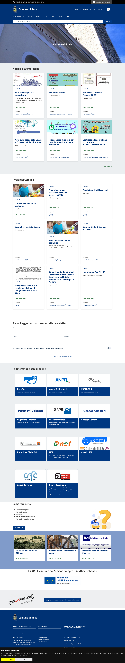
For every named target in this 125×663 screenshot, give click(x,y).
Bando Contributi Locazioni (95, 190)
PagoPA (21, 389)
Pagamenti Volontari (27, 419)
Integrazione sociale (97, 157)
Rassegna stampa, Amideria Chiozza (95, 552)
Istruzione (52, 260)
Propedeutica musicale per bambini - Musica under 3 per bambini (61, 142)
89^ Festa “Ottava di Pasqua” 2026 (92, 94)
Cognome (66, 336)
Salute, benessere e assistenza (57, 114)
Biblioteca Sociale (57, 92)
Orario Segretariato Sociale (27, 227)
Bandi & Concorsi (88, 260)
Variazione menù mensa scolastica (26, 205)
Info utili (100, 9)
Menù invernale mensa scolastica (59, 241)
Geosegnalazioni (89, 419)
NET (51, 452)
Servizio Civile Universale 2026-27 (94, 228)
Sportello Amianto (57, 484)
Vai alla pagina (21, 107)
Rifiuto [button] (11, 660)
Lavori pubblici (87, 305)
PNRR (76, 9)
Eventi (30, 114)
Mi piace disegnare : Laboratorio (24, 94)
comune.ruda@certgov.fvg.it (73, 637)
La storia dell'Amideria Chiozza (26, 552)
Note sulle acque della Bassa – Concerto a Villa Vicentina (28, 141)
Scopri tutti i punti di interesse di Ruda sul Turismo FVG (62, 600)
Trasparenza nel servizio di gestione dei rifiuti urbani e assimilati (75, 627)
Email (14, 328)
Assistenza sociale (20, 260)
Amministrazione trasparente (22, 626)
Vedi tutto (108, 167)
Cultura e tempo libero (21, 114)
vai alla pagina (19, 528)
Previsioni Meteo (57, 419)
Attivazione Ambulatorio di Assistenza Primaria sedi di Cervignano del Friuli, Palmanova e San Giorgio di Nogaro (61, 276)
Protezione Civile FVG (27, 452)
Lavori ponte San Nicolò (94, 272)
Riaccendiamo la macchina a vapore (62, 552)
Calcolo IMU (87, 452)
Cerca (107, 21)
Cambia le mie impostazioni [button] (24, 660)
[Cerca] (108, 9)
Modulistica (93, 9)
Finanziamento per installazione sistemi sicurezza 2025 (58, 192)
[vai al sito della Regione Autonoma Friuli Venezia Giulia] (29, 2)
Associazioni (87, 114)
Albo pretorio (42, 626)
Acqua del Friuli (24, 484)
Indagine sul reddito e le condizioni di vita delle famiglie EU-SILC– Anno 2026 (26, 289)
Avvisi (51, 214)
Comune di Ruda (28, 617)
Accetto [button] (4, 660)
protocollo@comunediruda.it (74, 644)
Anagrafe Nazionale (58, 389)
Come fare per (84, 9)
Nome (14, 336)
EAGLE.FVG (86, 389)
